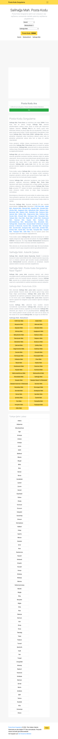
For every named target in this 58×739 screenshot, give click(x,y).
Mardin (19, 588)
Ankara (19, 439)
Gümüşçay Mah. (32, 216)
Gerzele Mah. (13, 216)
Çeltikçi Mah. (22, 214)
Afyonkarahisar (19, 428)
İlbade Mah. (29, 218)
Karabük (19, 702)
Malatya (19, 578)
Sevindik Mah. (17, 228)
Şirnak (19, 683)
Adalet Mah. (38, 321)
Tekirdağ (19, 632)
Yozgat (20, 658)
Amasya (19, 435)
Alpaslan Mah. (35, 208)
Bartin (19, 687)
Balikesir (19, 453)
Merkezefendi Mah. (31, 222)
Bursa (19, 475)
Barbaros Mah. (44, 210)
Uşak (19, 651)
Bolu (19, 468)
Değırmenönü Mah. (33, 214)
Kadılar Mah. (37, 218)
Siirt (19, 621)
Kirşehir (19, 563)
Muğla (19, 592)
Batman (19, 680)
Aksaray (19, 665)
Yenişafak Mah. (38, 230)
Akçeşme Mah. (17, 208)
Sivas (19, 629)
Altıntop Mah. (13, 210)
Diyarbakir (19, 494)
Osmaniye (19, 709)
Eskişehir (19, 512)
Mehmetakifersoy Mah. (16, 222)
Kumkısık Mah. (43, 220)
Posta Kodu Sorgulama (16, 2)
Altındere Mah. (44, 208)
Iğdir (19, 694)
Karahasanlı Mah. (19, 366)
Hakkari (19, 526)
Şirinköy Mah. (13, 230)
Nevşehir (19, 599)
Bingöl (19, 461)
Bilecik (19, 457)
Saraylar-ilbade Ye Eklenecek (35, 224)
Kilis (19, 705)
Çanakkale (20, 479)
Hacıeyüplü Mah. (43, 216)
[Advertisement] (29, 55)
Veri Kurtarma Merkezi (24, 734)
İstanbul (19, 541)
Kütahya (19, 574)
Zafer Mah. (26, 231)
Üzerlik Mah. (22, 230)
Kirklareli (19, 559)
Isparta (19, 534)
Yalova (19, 698)
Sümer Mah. (35, 228)
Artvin (19, 446)
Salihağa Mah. (37, 37)
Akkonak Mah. (26, 208)
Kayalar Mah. (31, 220)
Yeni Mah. (30, 230)
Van (19, 654)
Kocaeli (19, 567)
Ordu (19, 607)
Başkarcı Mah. (24, 212)
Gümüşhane (19, 523)
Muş (19, 596)
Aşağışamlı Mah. (23, 210)
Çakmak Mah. (13, 214)
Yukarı (47, 728)
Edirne (19, 497)
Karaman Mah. (19, 220)
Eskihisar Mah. (44, 214)
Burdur (19, 472)
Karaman (19, 673)
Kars (19, 548)
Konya (19, 570)
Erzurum (19, 508)
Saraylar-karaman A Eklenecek (19, 383)
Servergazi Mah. (38, 387)
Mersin (20, 537)
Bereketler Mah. (33, 212)
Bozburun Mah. (43, 212)
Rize (19, 610)
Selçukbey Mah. (37, 226)
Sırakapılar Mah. (26, 228)
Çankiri (19, 483)
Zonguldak (20, 662)
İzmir (19, 545)
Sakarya (19, 614)
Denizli (19, 37)
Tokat (19, 636)
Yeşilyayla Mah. (18, 231)
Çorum (19, 486)
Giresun (19, 519)
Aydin (19, 450)
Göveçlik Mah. (22, 216)
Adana (19, 420)
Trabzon (19, 640)
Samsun (19, 618)
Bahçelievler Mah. (34, 210)
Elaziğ (19, 501)
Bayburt (19, 669)
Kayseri (19, 556)
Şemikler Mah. (44, 228)
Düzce (19, 713)
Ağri (19, 431)
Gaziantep (19, 515)
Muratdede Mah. (43, 222)
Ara (29, 110)
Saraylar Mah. (22, 224)
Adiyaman (19, 424)
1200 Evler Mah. (39, 206)
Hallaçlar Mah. (13, 218)
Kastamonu (19, 552)
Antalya (19, 442)
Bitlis (19, 464)
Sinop (19, 625)
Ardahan (19, 691)
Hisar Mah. (22, 218)
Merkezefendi (27, 37)
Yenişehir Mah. (19, 404)
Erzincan (19, 504)
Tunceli (19, 643)
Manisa (19, 581)
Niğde (19, 603)
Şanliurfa (19, 647)
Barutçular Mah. (14, 212)
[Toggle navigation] (47, 2)
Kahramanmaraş (19, 585)
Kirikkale (19, 676)
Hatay (19, 530)
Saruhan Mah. (27, 226)
